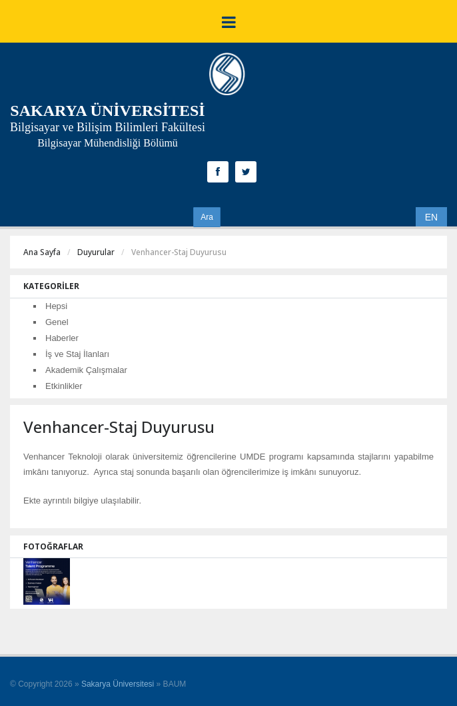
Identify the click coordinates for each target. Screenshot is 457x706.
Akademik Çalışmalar (86, 370)
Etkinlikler (64, 386)
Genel (57, 322)
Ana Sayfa (42, 252)
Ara (207, 217)
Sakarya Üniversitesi (117, 684)
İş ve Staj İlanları (77, 354)
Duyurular (96, 252)
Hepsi (56, 306)
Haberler (62, 338)
